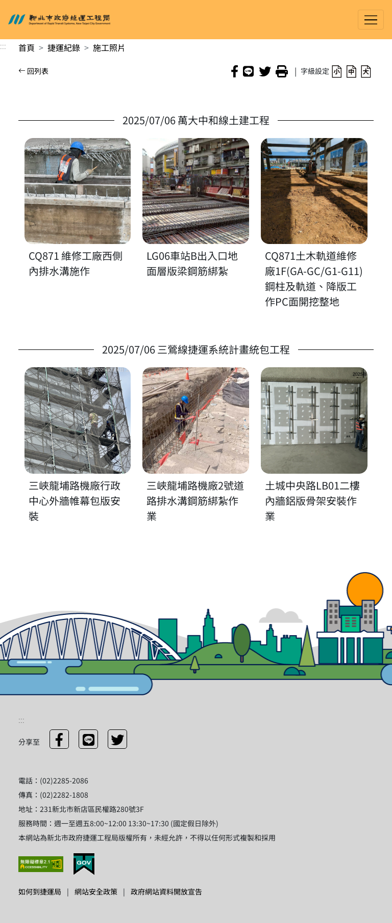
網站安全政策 (96, 891)
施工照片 (109, 47)
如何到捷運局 (39, 891)
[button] (336, 70)
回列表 (33, 71)
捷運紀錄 (63, 47)
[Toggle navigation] (371, 20)
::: (3, 45)
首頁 (26, 47)
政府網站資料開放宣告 (166, 891)
